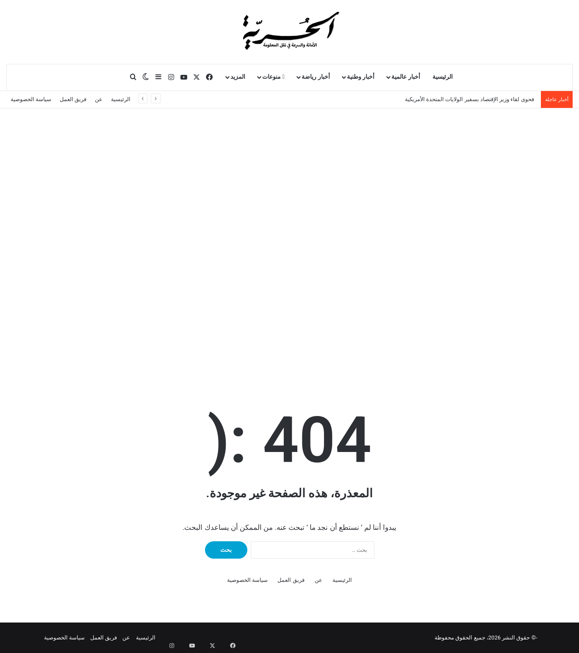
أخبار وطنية (361, 77)
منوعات (273, 77)
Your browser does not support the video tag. (367, 307)
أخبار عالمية (405, 77)
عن (99, 99)
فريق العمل (73, 99)
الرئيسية (442, 77)
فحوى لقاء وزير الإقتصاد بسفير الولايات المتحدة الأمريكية (471, 99)
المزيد (237, 77)
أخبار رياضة (316, 77)
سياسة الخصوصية (31, 99)
